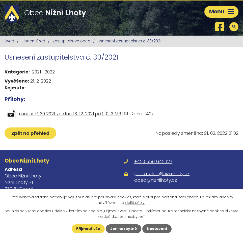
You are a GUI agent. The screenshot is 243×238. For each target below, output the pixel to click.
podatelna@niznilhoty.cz (162, 173)
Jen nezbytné (123, 228)
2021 (36, 72)
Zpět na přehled (30, 133)
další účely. (135, 202)
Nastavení (157, 228)
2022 (50, 72)
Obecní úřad (33, 41)
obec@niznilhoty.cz (155, 180)
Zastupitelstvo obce (71, 41)
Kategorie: (17, 72)
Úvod (9, 41)
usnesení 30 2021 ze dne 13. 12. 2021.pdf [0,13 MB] (71, 114)
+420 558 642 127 (153, 161)
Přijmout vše (88, 228)
